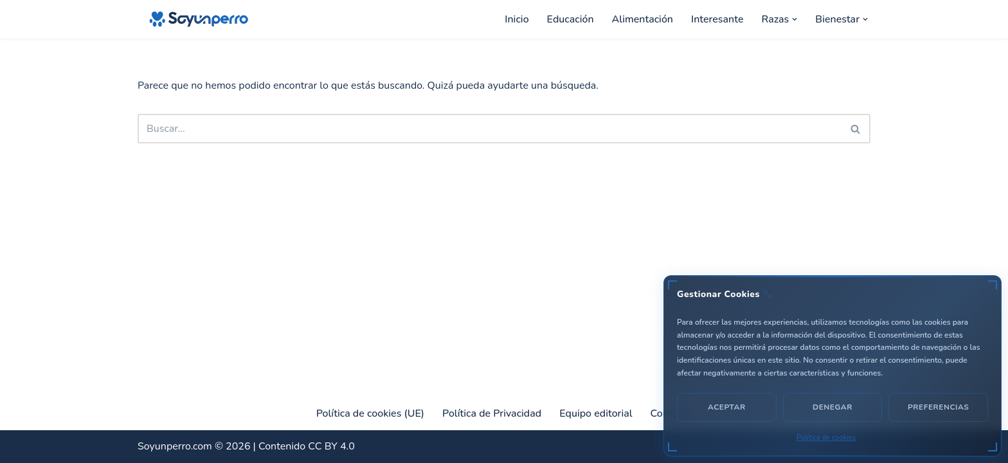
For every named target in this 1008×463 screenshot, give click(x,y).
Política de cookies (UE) (370, 413)
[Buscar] (490, 128)
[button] (794, 19)
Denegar (832, 407)
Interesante (717, 19)
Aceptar (727, 407)
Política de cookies (826, 437)
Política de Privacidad (491, 413)
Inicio (516, 19)
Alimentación (642, 19)
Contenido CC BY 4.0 (306, 446)
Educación (570, 19)
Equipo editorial (595, 413)
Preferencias (938, 407)
